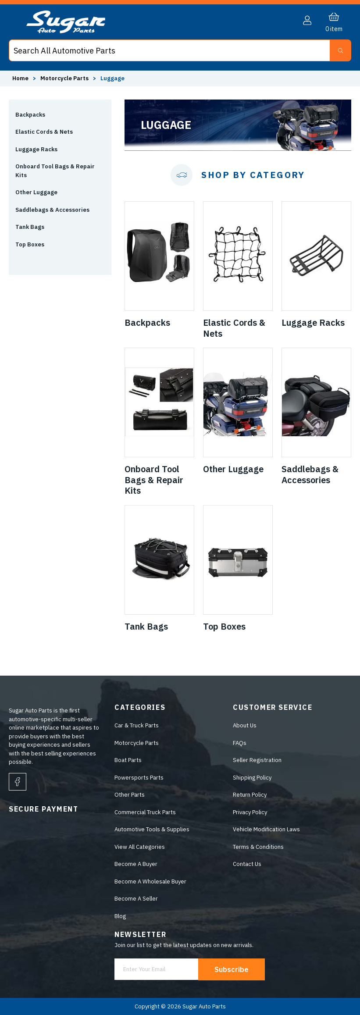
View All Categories (139, 847)
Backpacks (30, 114)
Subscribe (231, 969)
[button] (307, 20)
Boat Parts (128, 760)
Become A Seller (136, 898)
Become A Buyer (135, 864)
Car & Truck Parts (136, 725)
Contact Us (247, 864)
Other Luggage (36, 192)
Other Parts (129, 794)
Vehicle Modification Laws (266, 829)
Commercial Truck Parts (145, 812)
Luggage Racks (36, 149)
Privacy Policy (250, 812)
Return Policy (250, 794)
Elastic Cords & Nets (44, 131)
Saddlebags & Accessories (52, 210)
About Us (245, 725)
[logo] (65, 31)
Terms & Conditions (258, 847)
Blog (120, 916)
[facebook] (17, 782)
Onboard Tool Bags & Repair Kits (55, 171)
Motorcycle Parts (136, 743)
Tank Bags (29, 227)
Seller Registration (257, 760)
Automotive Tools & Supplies (151, 829)
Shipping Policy (252, 777)
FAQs (239, 743)
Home (20, 78)
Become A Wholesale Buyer (150, 881)
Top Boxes (29, 244)
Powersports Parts (139, 777)
